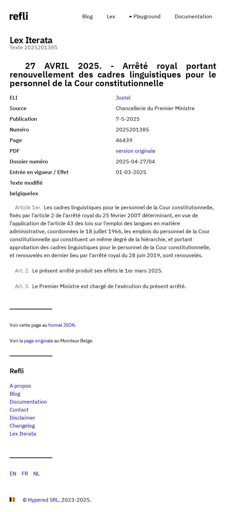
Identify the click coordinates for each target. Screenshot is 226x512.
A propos (20, 385)
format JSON (61, 325)
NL (36, 473)
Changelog (22, 425)
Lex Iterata (23, 433)
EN (13, 473)
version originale (135, 150)
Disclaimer (22, 417)
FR (25, 473)
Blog (87, 16)
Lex (111, 16)
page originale (38, 340)
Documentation (193, 16)
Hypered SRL (43, 499)
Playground (146, 16)
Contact (19, 409)
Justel (123, 97)
